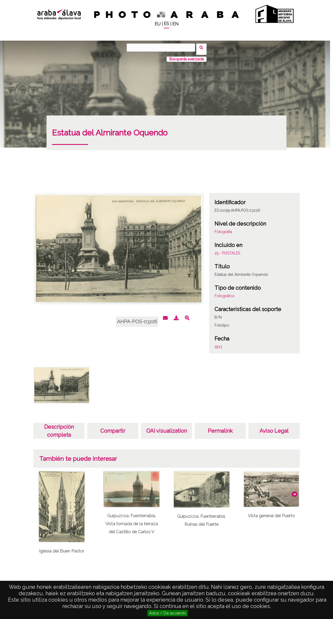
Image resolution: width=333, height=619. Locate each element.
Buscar (203, 47)
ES (166, 23)
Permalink (220, 427)
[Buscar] (163, 47)
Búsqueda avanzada (186, 56)
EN (175, 23)
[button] (294, 491)
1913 (218, 343)
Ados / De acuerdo (167, 613)
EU (157, 23)
